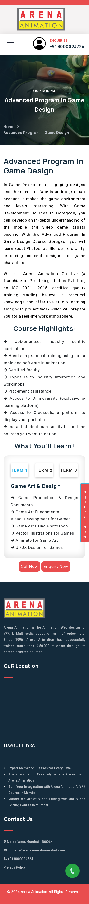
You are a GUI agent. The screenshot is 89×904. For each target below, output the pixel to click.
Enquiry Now (56, 566)
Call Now (29, 566)
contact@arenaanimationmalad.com (34, 850)
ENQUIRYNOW (84, 512)
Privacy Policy (15, 867)
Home (9, 126)
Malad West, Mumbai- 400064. (28, 841)
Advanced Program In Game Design (36, 132)
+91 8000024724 (67, 46)
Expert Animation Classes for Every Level (40, 768)
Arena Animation (34, 892)
